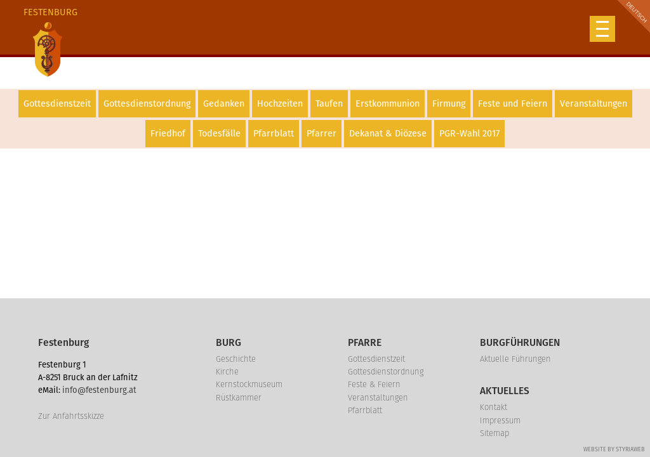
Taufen (329, 103)
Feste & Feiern (374, 384)
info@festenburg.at (99, 390)
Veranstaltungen (593, 103)
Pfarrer (321, 133)
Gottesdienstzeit (57, 103)
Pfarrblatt (273, 133)
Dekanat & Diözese (388, 133)
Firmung (448, 103)
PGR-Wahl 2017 (469, 133)
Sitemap (494, 433)
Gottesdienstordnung (146, 103)
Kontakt (493, 407)
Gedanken (223, 103)
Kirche (227, 371)
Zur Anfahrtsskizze (71, 416)
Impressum (500, 420)
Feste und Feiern (512, 103)
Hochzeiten (280, 103)
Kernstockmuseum (249, 384)
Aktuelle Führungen (515, 359)
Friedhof (167, 133)
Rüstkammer (239, 397)
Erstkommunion (387, 103)
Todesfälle (219, 133)
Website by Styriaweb (614, 449)
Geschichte (236, 359)
